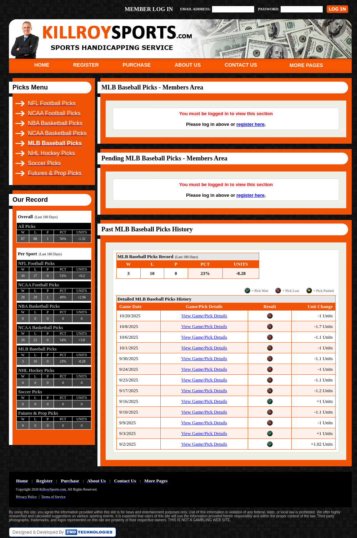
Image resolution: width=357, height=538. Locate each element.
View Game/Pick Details (204, 315)
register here (250, 124)
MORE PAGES (306, 65)
